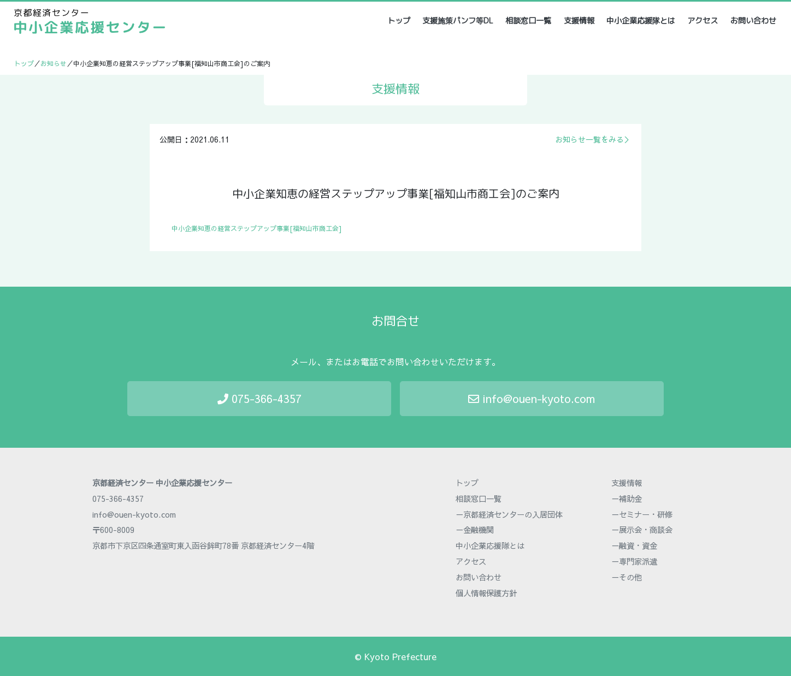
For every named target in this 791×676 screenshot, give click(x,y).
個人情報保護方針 (486, 593)
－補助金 (626, 498)
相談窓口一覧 (528, 20)
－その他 (626, 577)
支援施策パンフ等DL (457, 20)
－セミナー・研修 (641, 514)
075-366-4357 (259, 398)
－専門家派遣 (634, 561)
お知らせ (53, 63)
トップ (399, 20)
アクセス (702, 20)
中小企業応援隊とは (640, 20)
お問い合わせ (753, 20)
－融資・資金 (634, 545)
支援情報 (579, 20)
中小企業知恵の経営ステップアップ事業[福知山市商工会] (257, 228)
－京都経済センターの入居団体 (509, 514)
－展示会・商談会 (641, 529)
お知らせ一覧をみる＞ (593, 139)
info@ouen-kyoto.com (531, 398)
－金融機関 (475, 529)
